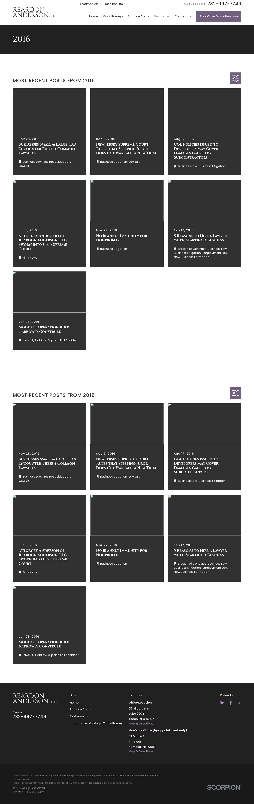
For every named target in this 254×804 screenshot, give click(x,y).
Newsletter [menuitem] (162, 16)
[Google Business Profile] (222, 703)
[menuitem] (18, 792)
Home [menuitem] (93, 16)
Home (74, 703)
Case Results (113, 4)
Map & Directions (141, 724)
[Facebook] (231, 703)
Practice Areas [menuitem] (138, 16)
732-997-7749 (224, 4)
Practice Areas (80, 709)
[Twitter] (239, 703)
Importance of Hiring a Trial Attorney (96, 723)
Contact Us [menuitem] (183, 16)
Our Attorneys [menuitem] (113, 16)
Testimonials (89, 4)
